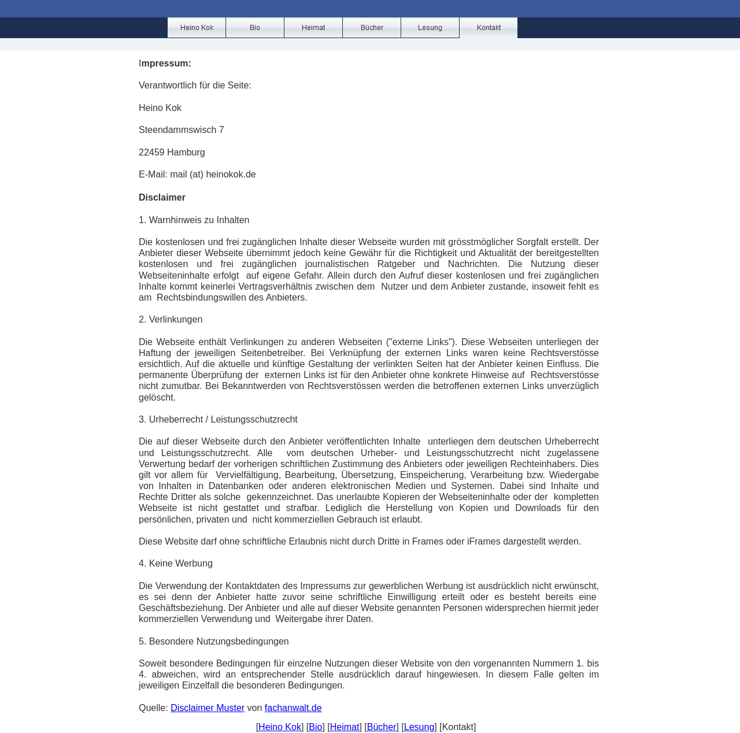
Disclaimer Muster (208, 708)
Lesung (419, 727)
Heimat (345, 727)
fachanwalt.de (293, 708)
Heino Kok (279, 727)
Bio (315, 727)
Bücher (382, 727)
